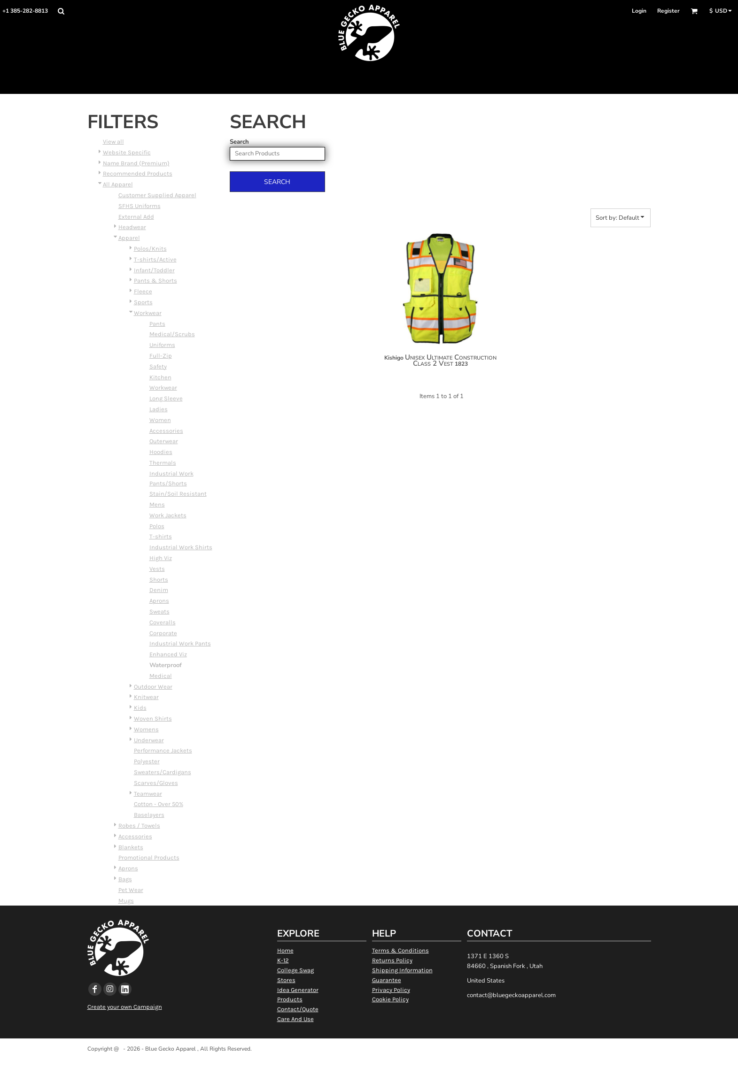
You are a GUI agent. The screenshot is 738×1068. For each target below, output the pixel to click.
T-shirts (160, 536)
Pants (157, 323)
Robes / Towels (139, 825)
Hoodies (160, 451)
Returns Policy (392, 960)
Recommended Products (137, 173)
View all (113, 141)
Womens (146, 729)
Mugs (126, 900)
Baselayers (149, 814)
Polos (156, 526)
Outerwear (163, 441)
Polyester (147, 761)
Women (160, 419)
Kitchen (160, 377)
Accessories (166, 430)
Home (285, 950)
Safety (158, 366)
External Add (136, 216)
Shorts (158, 579)
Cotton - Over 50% (158, 803)
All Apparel (118, 184)
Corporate (163, 633)
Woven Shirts (153, 718)
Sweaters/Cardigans (162, 772)
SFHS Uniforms (139, 205)
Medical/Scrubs (172, 334)
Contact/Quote (298, 1009)
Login (639, 11)
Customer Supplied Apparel (157, 195)
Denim (158, 589)
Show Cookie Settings (369, 1060)
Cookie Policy (390, 999)
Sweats (159, 611)
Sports (143, 302)
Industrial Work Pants (180, 643)
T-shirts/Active (155, 259)
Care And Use (295, 1018)
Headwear (132, 227)
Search (239, 142)
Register (668, 11)
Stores (286, 979)
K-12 (283, 960)
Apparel (129, 237)
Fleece (143, 291)
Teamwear (148, 793)
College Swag (295, 970)
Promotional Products (148, 857)
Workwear (148, 312)
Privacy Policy (391, 989)
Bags (125, 879)
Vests (157, 568)
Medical (160, 675)
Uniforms (162, 344)
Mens (157, 504)
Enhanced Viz (168, 654)
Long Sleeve (166, 398)
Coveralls (162, 622)
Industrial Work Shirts (180, 547)
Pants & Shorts (155, 280)
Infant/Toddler (154, 270)
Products (290, 999)
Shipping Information (402, 970)
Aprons (159, 600)
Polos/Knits (150, 248)
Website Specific (127, 152)
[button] (60, 11)
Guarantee (386, 979)
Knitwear (146, 696)
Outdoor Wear (153, 686)
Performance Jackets (163, 750)
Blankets (130, 847)
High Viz (160, 557)
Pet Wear (130, 889)
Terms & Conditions (400, 950)
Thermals (162, 462)
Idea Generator (298, 989)
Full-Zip (160, 355)
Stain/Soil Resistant (178, 493)
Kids (140, 707)
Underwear (149, 740)
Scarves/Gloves (156, 782)
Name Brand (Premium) (136, 163)
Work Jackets (167, 515)
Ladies (158, 409)
